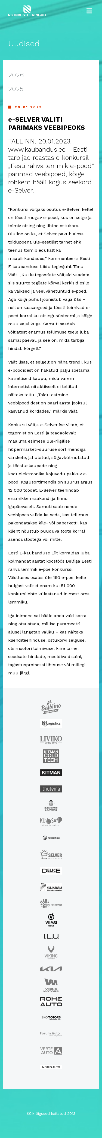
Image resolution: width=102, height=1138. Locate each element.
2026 (16, 75)
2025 (15, 89)
